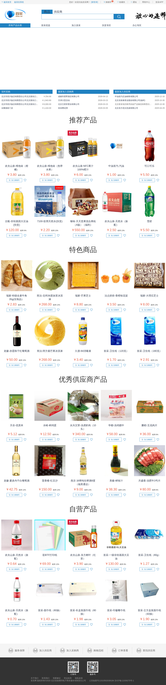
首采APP (159, 2)
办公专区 (137, 25)
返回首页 (7, 2)
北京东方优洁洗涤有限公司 (126, 108)
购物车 (108, 2)
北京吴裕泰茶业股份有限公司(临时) (130, 100)
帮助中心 (146, 2)
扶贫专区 (106, 25)
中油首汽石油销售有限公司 (126, 96)
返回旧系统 (19, 2)
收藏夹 (122, 2)
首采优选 (45, 25)
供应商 (58, 11)
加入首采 (76, 25)
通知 (135, 2)
